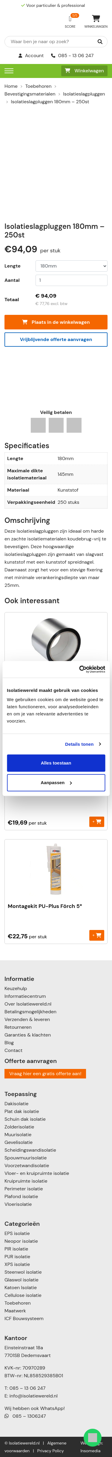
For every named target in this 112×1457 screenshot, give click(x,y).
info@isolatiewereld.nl (34, 1396)
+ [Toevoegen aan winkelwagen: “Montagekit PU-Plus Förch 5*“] (96, 935)
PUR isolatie (17, 1256)
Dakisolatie (16, 1103)
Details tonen (79, 744)
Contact (13, 1050)
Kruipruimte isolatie (25, 1181)
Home (11, 86)
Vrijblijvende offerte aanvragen (56, 339)
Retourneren (18, 1027)
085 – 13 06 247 (27, 1388)
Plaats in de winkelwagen (56, 322)
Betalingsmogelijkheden (30, 1012)
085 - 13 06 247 (72, 55)
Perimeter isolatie (23, 1189)
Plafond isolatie (21, 1196)
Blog (9, 1042)
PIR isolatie (16, 1249)
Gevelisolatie (18, 1142)
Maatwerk (15, 1311)
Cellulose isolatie (23, 1295)
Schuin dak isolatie (25, 1119)
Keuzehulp (15, 988)
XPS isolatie (17, 1264)
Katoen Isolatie (20, 1287)
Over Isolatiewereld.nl (27, 1004)
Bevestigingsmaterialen (29, 94)
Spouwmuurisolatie (25, 1158)
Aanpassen (56, 782)
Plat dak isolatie (21, 1111)
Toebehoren (38, 86)
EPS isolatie (17, 1233)
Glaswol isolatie (21, 1280)
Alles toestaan (56, 762)
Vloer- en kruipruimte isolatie (36, 1173)
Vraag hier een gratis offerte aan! (45, 1073)
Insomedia (90, 1450)
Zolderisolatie (19, 1127)
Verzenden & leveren (27, 1019)
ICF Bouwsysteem (24, 1318)
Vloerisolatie (18, 1204)
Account (31, 55)
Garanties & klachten (27, 1035)
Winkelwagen (84, 71)
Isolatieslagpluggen (84, 94)
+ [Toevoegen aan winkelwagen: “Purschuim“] (96, 821)
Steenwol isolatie (23, 1272)
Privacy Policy (50, 1450)
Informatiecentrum (25, 996)
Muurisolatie (17, 1134)
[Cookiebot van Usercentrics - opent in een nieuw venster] (79, 669)
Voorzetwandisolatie (26, 1165)
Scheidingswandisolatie (30, 1150)
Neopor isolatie (21, 1241)
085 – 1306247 (25, 1416)
